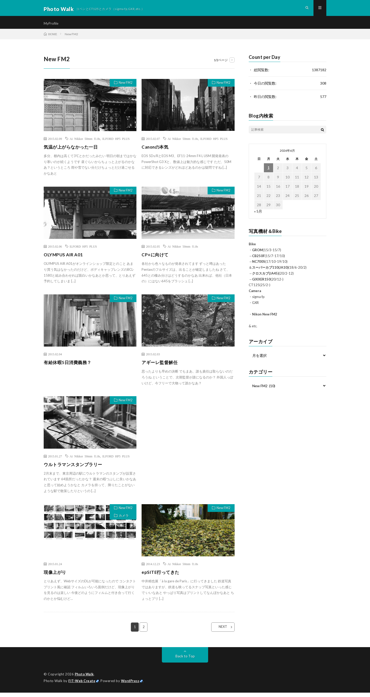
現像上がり (56, 577)
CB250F (258, 260)
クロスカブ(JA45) (265, 278)
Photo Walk (85, 679)
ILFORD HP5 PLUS (116, 143)
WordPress (132, 685)
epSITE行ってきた (161, 577)
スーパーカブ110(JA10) (270, 272)
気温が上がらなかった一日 (72, 151)
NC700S (258, 266)
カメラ (122, 522)
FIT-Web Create (82, 685)
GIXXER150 (261, 284)
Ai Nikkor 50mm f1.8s (85, 143)
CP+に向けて (156, 259)
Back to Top (185, 661)
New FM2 (124, 88)
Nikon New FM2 (264, 319)
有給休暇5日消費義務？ (69, 367)
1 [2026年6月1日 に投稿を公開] (268, 172)
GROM (257, 254)
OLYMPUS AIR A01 (64, 259)
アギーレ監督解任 (161, 367)
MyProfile (51, 25)
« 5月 (258, 216)
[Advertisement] (188, 447)
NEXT (220, 632)
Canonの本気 (156, 151)
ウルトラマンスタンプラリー (75, 469)
